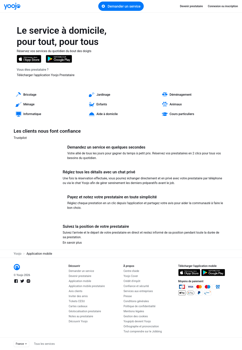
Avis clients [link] (75, 291)
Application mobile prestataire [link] (87, 286)
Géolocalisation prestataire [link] (85, 311)
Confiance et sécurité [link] (136, 286)
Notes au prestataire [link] (81, 316)
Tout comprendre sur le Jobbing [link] (143, 331)
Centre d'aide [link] (131, 271)
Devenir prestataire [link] (191, 6)
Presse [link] (128, 296)
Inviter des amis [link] (78, 296)
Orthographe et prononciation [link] (141, 326)
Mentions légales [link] (134, 311)
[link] (12, 6)
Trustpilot (20, 138)
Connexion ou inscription (223, 6)
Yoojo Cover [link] (131, 276)
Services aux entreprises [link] (138, 291)
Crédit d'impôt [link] (132, 281)
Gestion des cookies (136, 316)
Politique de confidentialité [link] (140, 306)
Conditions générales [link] (136, 301)
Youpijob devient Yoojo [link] (137, 321)
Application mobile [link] (80, 281)
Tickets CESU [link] (77, 301)
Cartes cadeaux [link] (78, 306)
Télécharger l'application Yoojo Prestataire (45, 75)
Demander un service (121, 6)
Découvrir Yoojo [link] (78, 321)
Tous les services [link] (44, 343)
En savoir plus (72, 242)
